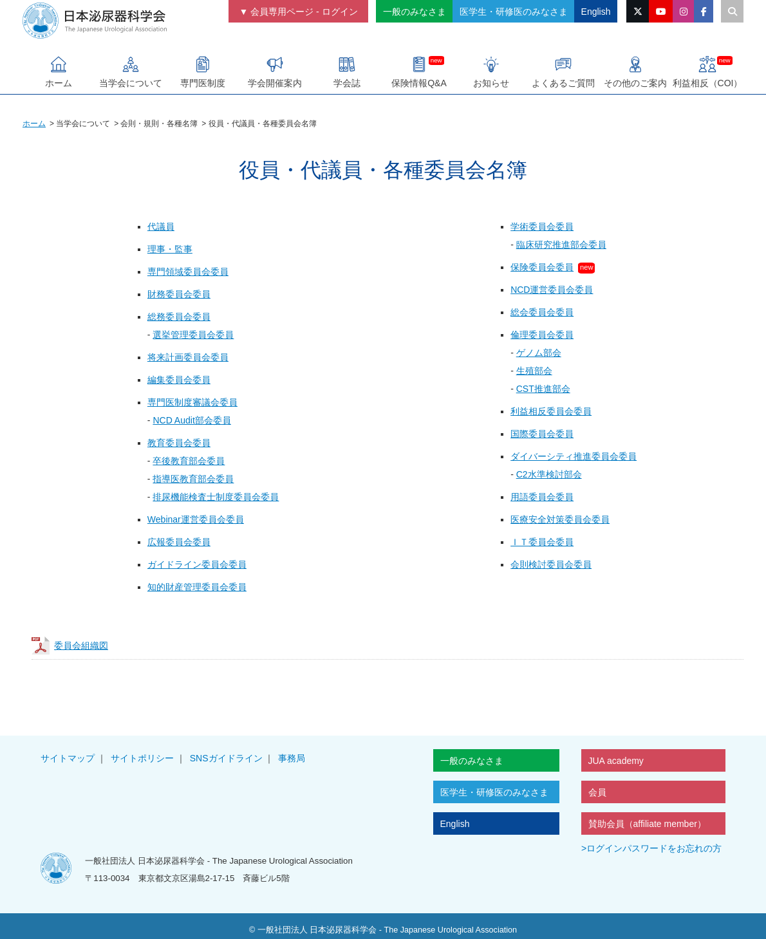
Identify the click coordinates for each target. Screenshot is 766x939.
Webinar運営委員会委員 (195, 519)
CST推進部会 (543, 389)
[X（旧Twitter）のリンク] (637, 11)
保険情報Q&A (419, 71)
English (596, 11)
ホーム (58, 71)
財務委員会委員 (178, 294)
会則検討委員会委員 (551, 564)
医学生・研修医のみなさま (514, 11)
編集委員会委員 (178, 380)
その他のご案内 (635, 71)
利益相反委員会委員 (551, 411)
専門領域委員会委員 (188, 271)
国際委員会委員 (542, 434)
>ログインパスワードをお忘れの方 (651, 848)
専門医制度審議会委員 (192, 402)
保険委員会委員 (542, 267)
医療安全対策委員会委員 (560, 519)
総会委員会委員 (542, 312)
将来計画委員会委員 (188, 357)
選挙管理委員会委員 (193, 335)
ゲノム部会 (538, 353)
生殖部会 (534, 371)
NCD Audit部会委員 (191, 420)
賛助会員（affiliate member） (647, 824)
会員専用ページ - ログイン (303, 11)
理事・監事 (169, 249)
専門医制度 (202, 71)
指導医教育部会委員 (193, 479)
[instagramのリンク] (683, 11)
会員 (597, 792)
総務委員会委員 (178, 316)
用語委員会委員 (542, 497)
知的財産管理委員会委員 (197, 587)
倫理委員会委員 (542, 335)
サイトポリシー (142, 758)
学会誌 (346, 71)
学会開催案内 (275, 71)
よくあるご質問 (563, 71)
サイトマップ (68, 758)
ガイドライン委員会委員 (197, 564)
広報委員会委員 (178, 542)
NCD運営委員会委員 (551, 289)
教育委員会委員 (178, 443)
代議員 (160, 226)
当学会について (130, 71)
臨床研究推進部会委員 (561, 244)
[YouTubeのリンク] (661, 11)
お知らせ (491, 71)
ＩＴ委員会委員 (542, 542)
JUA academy (616, 761)
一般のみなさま (414, 11)
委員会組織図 (81, 645)
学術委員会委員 (542, 226)
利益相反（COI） (708, 71)
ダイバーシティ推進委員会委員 (573, 456)
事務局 (291, 758)
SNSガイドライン (226, 758)
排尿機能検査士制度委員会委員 (216, 497)
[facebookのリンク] (703, 11)
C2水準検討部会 (549, 474)
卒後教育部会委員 (189, 461)
